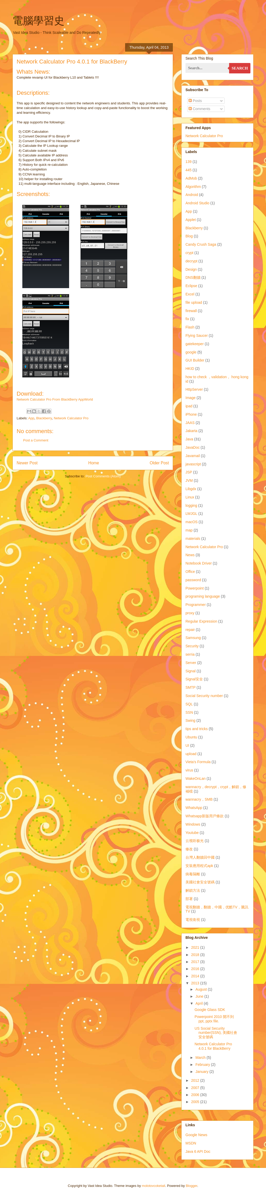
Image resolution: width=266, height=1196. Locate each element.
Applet (190, 220)
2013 (195, 983)
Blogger (191, 1186)
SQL (189, 704)
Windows (192, 824)
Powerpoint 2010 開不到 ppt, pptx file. (214, 1019)
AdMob (191, 178)
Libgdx (190, 489)
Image (190, 398)
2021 (195, 947)
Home (93, 463)
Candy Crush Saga (200, 244)
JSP (188, 472)
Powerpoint (194, 588)
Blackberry (44, 418)
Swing (190, 720)
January (202, 1072)
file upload (193, 302)
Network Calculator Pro (71, 418)
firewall (191, 311)
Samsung (193, 638)
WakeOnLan (195, 778)
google (190, 352)
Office (190, 571)
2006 (195, 1095)
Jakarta (191, 431)
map (188, 530)
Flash (189, 327)
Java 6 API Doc (197, 1151)
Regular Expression (201, 621)
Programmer (195, 605)
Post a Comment (35, 440)
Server (190, 663)
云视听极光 (194, 841)
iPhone (191, 414)
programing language (202, 596)
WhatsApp (193, 808)
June (199, 996)
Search (240, 68)
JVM (189, 480)
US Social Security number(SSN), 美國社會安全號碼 (216, 1032)
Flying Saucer (196, 335)
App (31, 418)
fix (187, 319)
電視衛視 (192, 919)
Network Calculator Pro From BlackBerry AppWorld (55, 399)
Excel (189, 294)
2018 (195, 955)
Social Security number (204, 696)
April (199, 1003)
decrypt (191, 261)
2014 (195, 976)
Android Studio (197, 203)
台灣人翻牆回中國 (200, 857)
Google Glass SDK (210, 1010)
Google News (196, 1135)
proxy (189, 613)
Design (191, 269)
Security (192, 646)
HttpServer (194, 389)
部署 (189, 899)
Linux (189, 497)
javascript (193, 464)
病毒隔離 (192, 874)
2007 (195, 1088)
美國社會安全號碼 (200, 882)
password (193, 580)
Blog (189, 236)
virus (189, 770)
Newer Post (27, 463)
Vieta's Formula (198, 762)
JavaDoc (192, 447)
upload (190, 754)
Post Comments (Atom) (103, 476)
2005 (195, 1102)
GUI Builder (194, 360)
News (190, 555)
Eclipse (191, 286)
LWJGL (191, 513)
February (203, 1064)
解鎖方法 (192, 890)
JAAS (190, 423)
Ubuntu (191, 737)
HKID (189, 368)
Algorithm (193, 187)
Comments (199, 109)
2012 (195, 1080)
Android (191, 195)
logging (191, 505)
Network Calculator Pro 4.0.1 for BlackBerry (213, 1046)
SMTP (190, 687)
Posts (195, 101)
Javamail (192, 456)
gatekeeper (194, 344)
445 (188, 170)
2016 (195, 969)
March (201, 1057)
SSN (189, 712)
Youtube (192, 833)
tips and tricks (196, 729)
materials (192, 538)
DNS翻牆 (193, 277)
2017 (195, 962)
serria (190, 654)
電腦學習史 (38, 20)
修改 (189, 849)
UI (187, 745)
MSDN (190, 1143)
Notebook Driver (198, 563)
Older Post (159, 463)
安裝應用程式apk (199, 866)
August (201, 989)
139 (188, 162)
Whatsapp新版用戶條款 (204, 816)
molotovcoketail (153, 1186)
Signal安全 (194, 679)
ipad (188, 406)
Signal (190, 671)
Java (189, 439)
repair (190, 630)
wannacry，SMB (198, 799)
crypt (189, 253)
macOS (191, 522)
